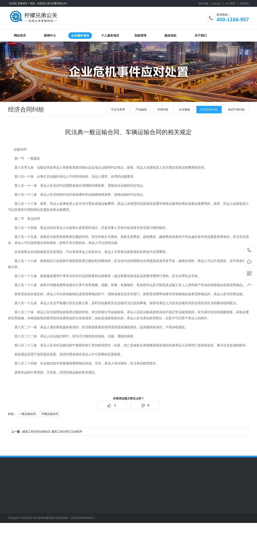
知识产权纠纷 (236, 109)
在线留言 (244, 3)
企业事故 (184, 109)
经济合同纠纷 (209, 109)
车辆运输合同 (49, 413)
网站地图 (203, 3)
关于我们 (201, 35)
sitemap (216, 3)
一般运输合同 (27, 413)
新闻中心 (50, 35)
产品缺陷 (141, 109)
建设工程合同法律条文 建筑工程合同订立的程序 (46, 431)
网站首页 (20, 35)
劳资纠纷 (162, 109)
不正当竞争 (118, 109)
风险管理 (140, 35)
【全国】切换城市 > (18, 3)
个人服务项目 (110, 35)
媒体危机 (170, 35)
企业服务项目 (80, 35)
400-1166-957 (249, 250)
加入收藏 (230, 3)
